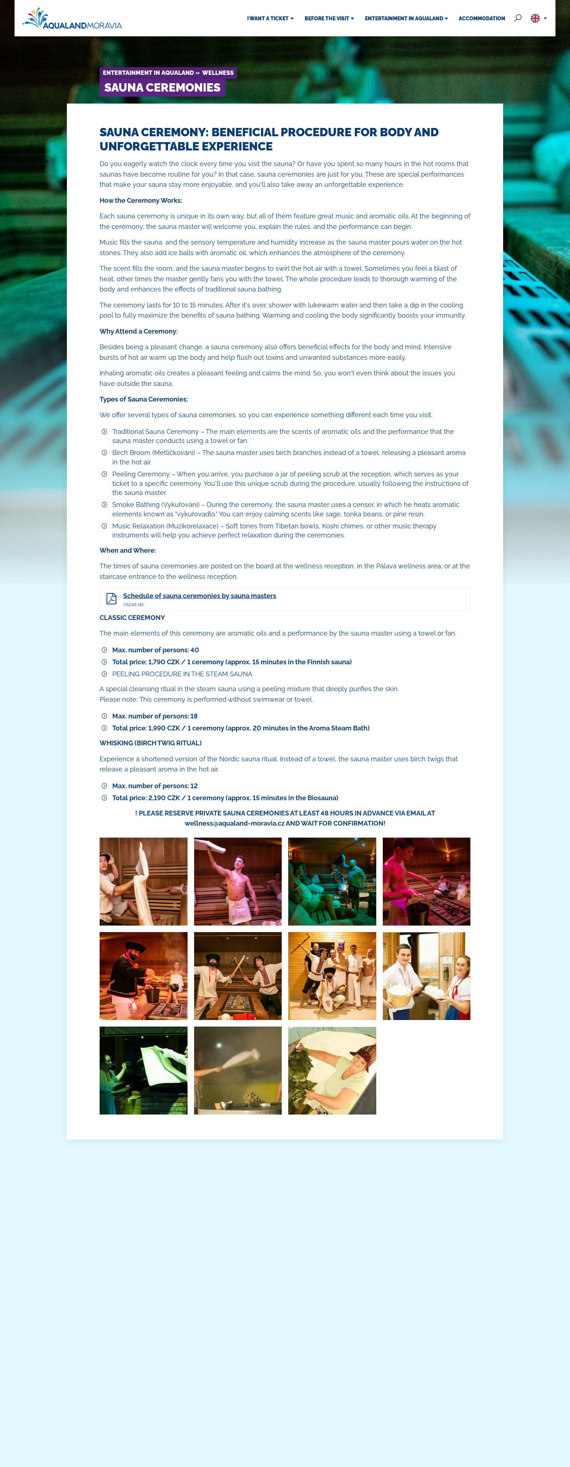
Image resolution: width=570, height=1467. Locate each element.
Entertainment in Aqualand (148, 72)
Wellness (218, 72)
